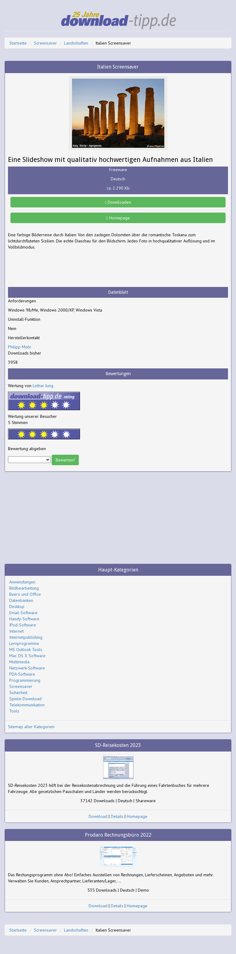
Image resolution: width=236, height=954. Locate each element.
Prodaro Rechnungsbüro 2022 (118, 835)
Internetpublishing (25, 637)
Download (98, 816)
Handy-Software (24, 619)
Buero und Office (25, 594)
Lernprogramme (24, 643)
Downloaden (118, 202)
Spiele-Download (25, 698)
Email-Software (23, 612)
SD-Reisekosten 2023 (118, 745)
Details (117, 816)
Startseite (18, 43)
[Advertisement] (57, 268)
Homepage (118, 218)
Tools (14, 711)
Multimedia (19, 662)
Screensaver (45, 43)
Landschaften (76, 43)
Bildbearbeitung (24, 588)
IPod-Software (22, 625)
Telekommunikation (27, 705)
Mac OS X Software (27, 655)
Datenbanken (21, 600)
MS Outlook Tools (25, 649)
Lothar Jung (43, 385)
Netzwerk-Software (27, 668)
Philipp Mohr (19, 347)
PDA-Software (22, 674)
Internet (16, 631)
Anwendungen (22, 582)
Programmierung (24, 680)
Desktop (16, 606)
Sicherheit (18, 692)
